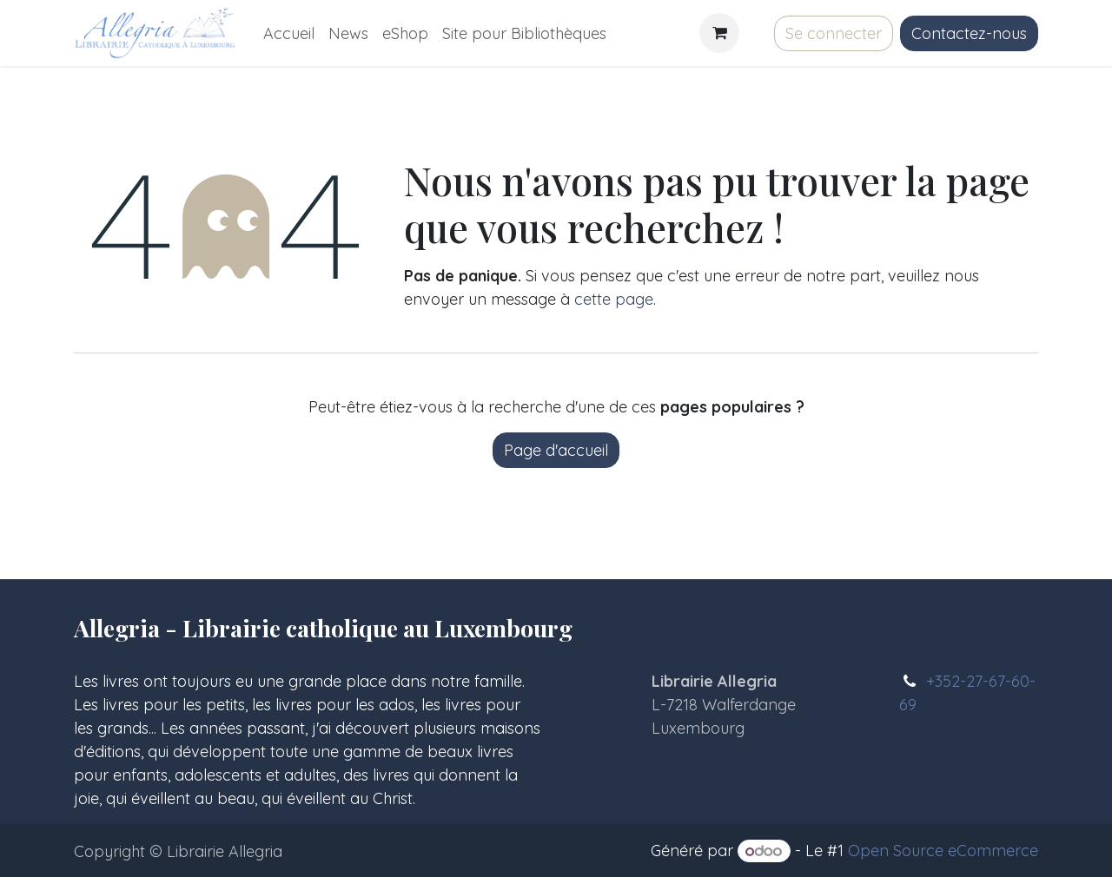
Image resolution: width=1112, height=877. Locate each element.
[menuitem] (288, 33)
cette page (613, 299)
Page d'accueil (556, 450)
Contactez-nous (969, 33)
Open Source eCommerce (943, 851)
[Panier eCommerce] (719, 33)
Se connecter (833, 33)
